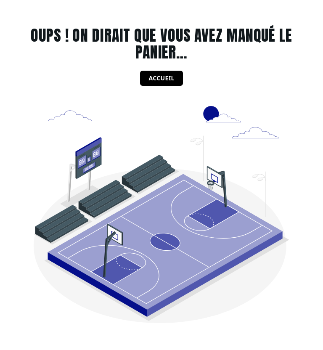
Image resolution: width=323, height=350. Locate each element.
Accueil (161, 78)
